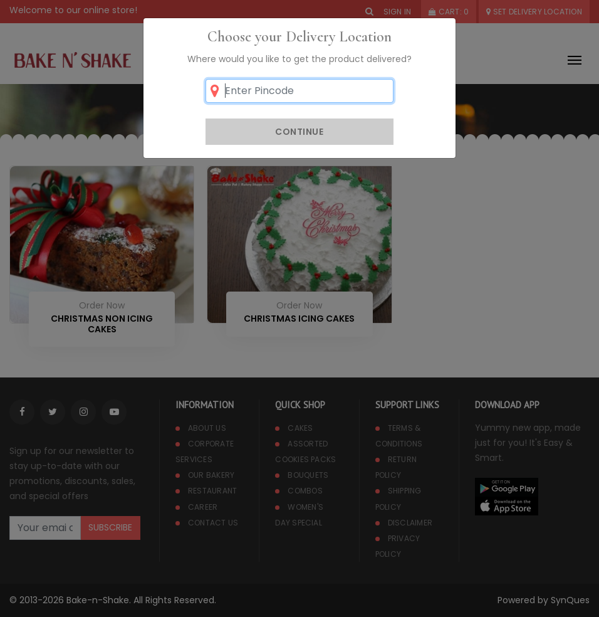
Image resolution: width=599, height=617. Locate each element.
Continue (299, 131)
